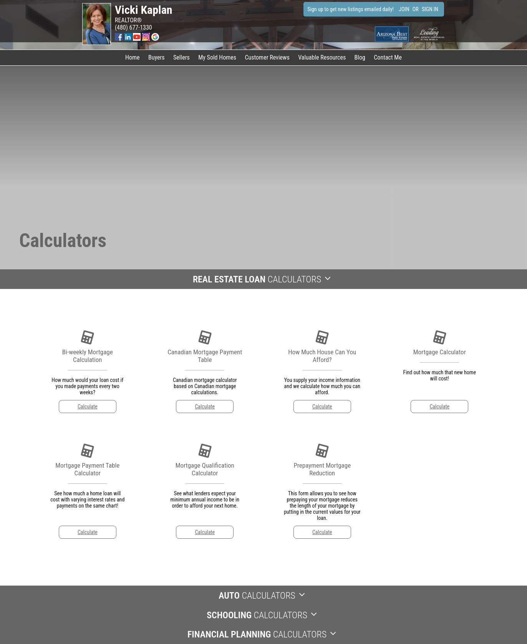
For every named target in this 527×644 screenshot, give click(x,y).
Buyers (156, 57)
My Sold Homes (217, 57)
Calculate (88, 406)
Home (132, 57)
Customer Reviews (267, 57)
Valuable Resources (322, 57)
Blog (360, 57)
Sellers (181, 57)
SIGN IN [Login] (430, 9)
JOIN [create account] (404, 9)
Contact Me (388, 57)
